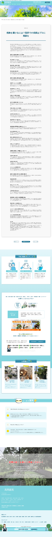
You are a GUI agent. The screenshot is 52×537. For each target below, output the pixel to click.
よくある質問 (45, 4)
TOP (2, 4)
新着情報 (5, 4)
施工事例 (9, 4)
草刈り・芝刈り (24, 4)
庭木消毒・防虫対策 (30, 4)
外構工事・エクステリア (38, 4)
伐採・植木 (18, 4)
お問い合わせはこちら (13, 230)
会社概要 (49, 4)
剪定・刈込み (14, 4)
